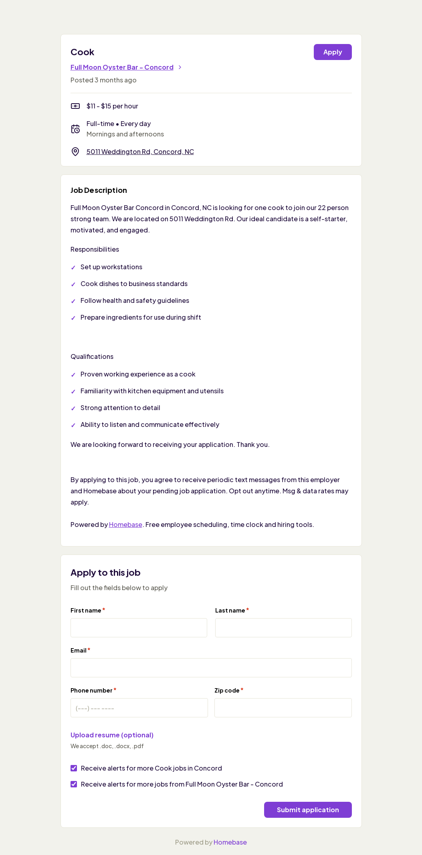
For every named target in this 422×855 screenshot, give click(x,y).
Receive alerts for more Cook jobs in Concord (151, 768)
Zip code (229, 690)
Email (81, 650)
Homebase (125, 524)
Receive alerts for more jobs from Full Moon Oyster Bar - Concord (182, 784)
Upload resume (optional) (112, 735)
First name (88, 610)
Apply (332, 52)
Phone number (94, 690)
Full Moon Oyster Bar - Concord (127, 67)
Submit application (308, 809)
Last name (232, 610)
